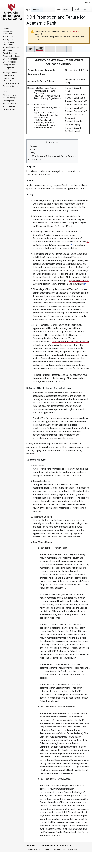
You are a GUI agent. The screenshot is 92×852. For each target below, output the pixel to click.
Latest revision (60, 37)
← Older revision (46, 37)
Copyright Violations (34, 849)
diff (36, 37)
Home (30, 49)
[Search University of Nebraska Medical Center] (81, 9)
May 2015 (78, 114)
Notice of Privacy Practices (55, 849)
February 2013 (80, 111)
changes (70, 118)
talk (77, 31)
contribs (38, 34)
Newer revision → (79, 37)
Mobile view (73, 849)
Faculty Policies (39, 49)
